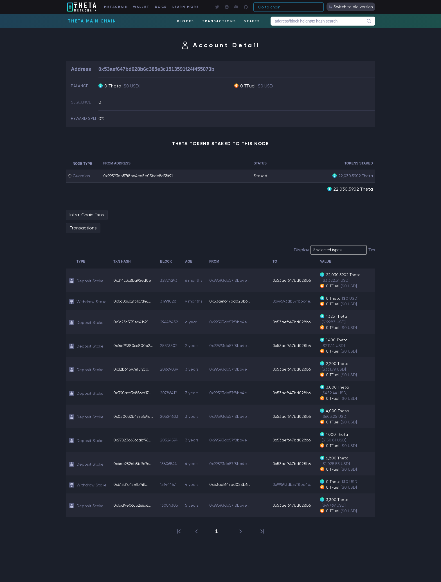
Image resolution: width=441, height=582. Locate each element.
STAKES (252, 21)
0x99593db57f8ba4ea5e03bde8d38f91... (140, 175)
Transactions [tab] (83, 227)
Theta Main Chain (92, 21)
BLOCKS (185, 21)
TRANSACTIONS (219, 21)
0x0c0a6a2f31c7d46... (132, 301)
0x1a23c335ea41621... (132, 321)
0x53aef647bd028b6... (294, 280)
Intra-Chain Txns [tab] (86, 214)
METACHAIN (117, 7)
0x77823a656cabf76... (132, 439)
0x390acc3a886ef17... (132, 392)
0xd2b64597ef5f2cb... (132, 369)
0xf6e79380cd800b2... (133, 345)
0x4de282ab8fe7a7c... (133, 463)
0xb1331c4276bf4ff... (130, 484)
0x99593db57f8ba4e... (231, 280)
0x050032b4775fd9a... (133, 416)
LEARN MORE (186, 7)
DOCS (161, 7)
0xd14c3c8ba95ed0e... (134, 280)
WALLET (142, 7)
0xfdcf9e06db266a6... (132, 505)
